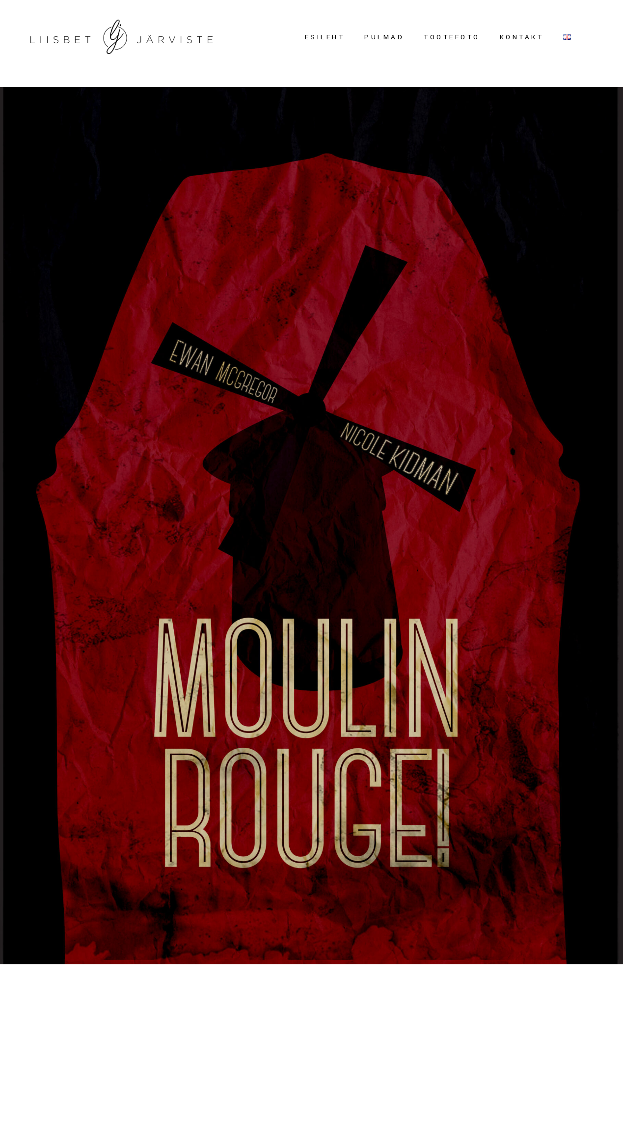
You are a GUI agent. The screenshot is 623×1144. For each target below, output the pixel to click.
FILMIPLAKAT (71, 1016)
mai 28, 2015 (23, 995)
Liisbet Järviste (155, 995)
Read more (24, 1055)
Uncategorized (84, 995)
